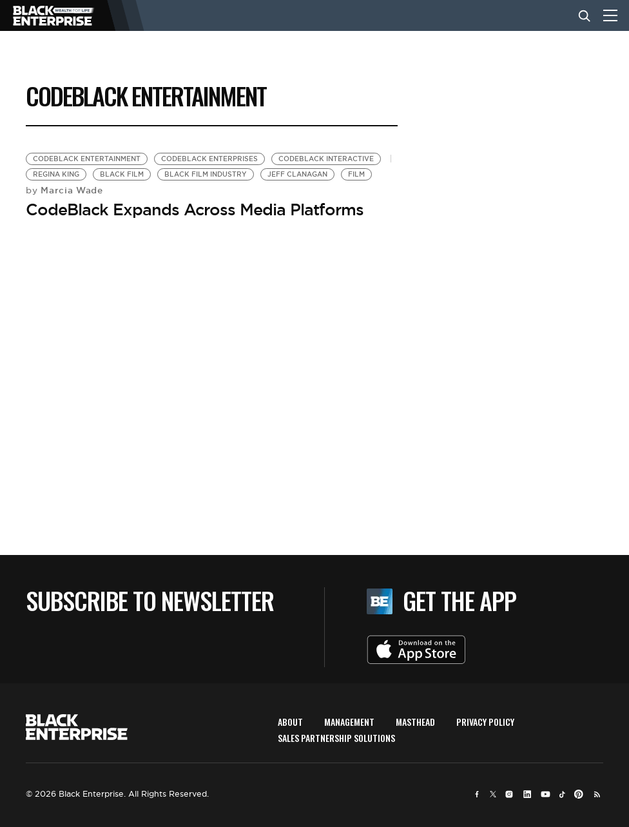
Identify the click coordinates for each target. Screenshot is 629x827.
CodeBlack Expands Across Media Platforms (194, 209)
